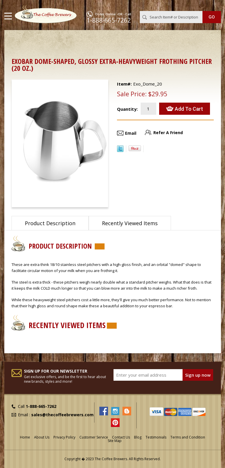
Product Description (50, 223)
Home (17, 39)
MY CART (212, 5)
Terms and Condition (187, 437)
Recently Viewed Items (130, 223)
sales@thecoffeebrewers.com (62, 414)
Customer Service (93, 437)
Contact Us (121, 437)
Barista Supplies (46, 39)
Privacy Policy (64, 437)
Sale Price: (132, 94)
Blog (138, 437)
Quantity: (127, 109)
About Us (41, 437)
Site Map (115, 440)
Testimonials (156, 437)
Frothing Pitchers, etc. (89, 39)
